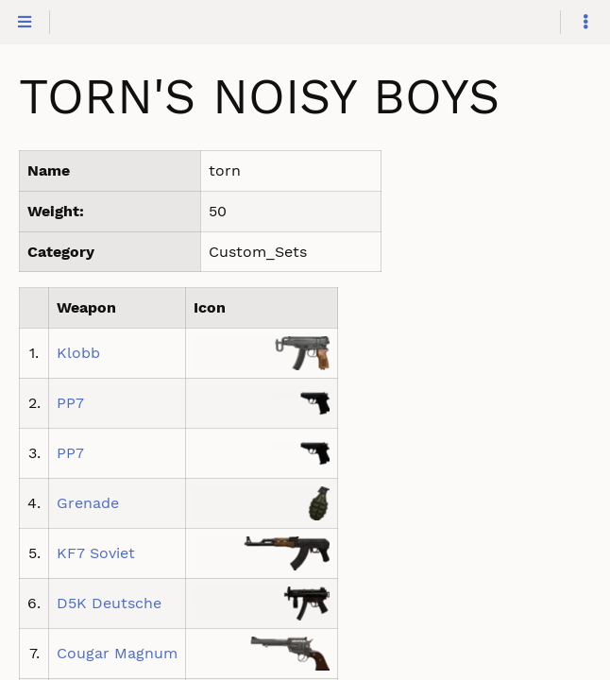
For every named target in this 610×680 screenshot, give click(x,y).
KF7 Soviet (96, 553)
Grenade (88, 503)
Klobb (78, 353)
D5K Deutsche (109, 603)
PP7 (70, 403)
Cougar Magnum (117, 653)
